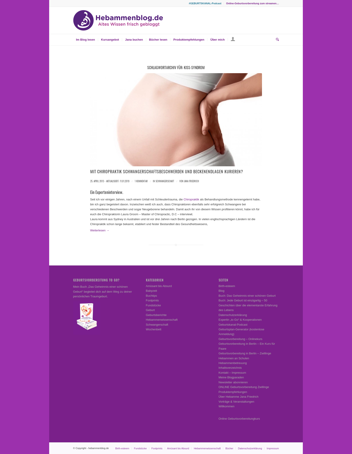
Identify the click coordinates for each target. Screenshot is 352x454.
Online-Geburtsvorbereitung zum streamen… (252, 3)
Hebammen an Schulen (234, 358)
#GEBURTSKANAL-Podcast (205, 3)
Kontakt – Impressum (232, 372)
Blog (221, 290)
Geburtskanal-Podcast (233, 324)
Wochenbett (153, 329)
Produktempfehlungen (233, 392)
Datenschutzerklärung (233, 315)
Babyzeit (151, 290)
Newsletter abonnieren (233, 382)
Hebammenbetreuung (233, 363)
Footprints (152, 300)
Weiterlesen (99, 230)
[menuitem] (205, 3)
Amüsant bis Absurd (159, 286)
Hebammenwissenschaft (162, 319)
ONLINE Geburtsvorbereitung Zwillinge (244, 387)
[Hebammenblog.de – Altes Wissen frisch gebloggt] (118, 20)
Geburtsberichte (156, 315)
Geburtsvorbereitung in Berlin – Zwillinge (245, 353)
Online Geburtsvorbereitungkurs (239, 418)
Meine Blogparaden (231, 377)
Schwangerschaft (165, 181)
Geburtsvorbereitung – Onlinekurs (240, 339)
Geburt (150, 310)
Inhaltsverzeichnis (230, 367)
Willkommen (227, 406)
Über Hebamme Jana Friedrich (239, 396)
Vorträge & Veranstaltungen (236, 401)
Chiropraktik (191, 199)
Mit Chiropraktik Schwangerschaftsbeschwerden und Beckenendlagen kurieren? (166, 171)
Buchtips (151, 295)
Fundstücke (153, 305)
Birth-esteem (227, 286)
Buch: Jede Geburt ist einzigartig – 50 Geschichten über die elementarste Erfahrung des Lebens (248, 305)
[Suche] (276, 39)
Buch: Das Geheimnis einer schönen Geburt (247, 295)
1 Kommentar (141, 181)
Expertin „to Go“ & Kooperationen (240, 319)
